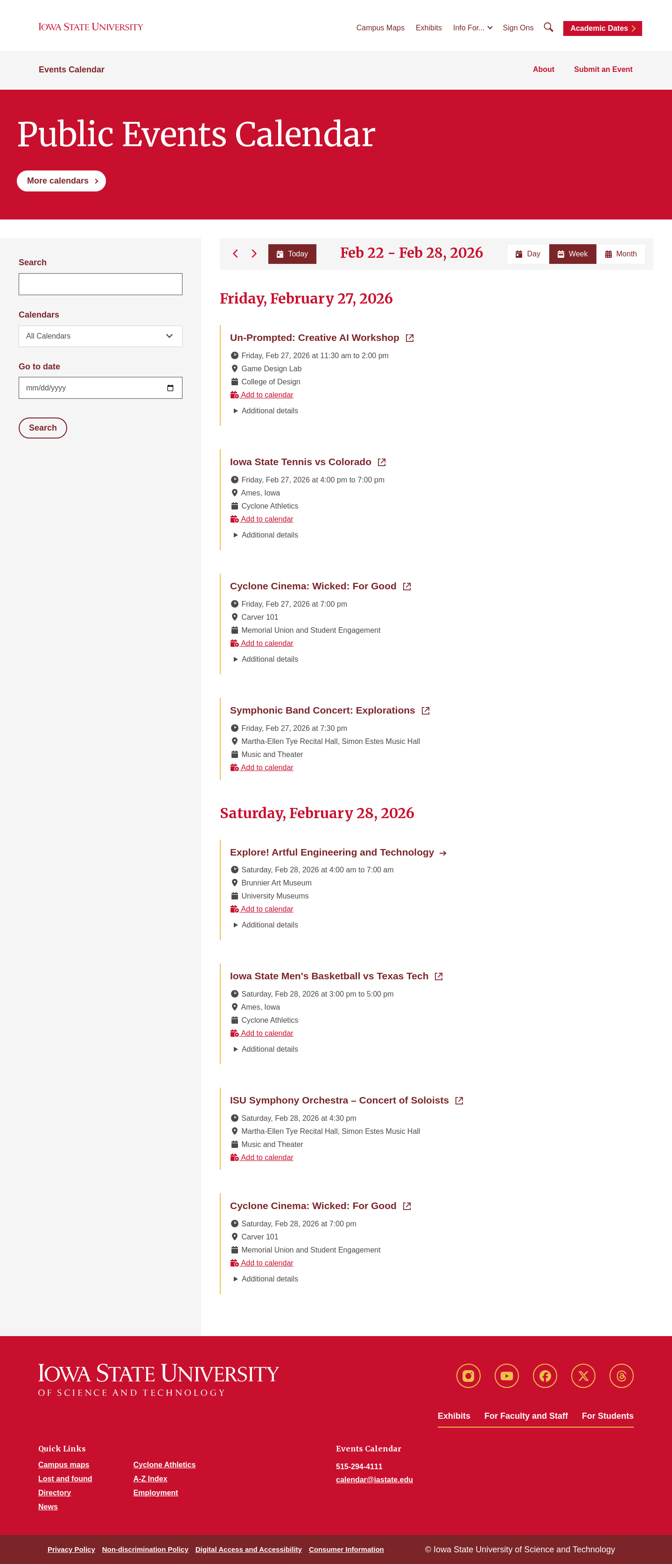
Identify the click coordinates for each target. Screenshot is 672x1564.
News (48, 1507)
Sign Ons (518, 29)
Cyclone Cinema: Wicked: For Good (320, 585)
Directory (54, 1493)
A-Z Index (150, 1479)
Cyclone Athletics (164, 1465)
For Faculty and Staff (526, 1416)
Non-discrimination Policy (145, 1549)
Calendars (39, 314)
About (545, 71)
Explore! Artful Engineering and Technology (332, 852)
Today (292, 254)
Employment (155, 1493)
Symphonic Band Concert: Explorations (329, 709)
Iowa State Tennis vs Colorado (307, 461)
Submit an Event (604, 71)
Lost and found (65, 1479)
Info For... (469, 29)
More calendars (58, 180)
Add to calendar (262, 395)
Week (573, 254)
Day (528, 254)
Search (33, 262)
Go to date (39, 366)
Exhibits (429, 29)
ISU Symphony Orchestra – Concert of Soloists (346, 1099)
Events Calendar (72, 71)
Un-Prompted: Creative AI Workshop (321, 337)
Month (621, 254)
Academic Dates (599, 29)
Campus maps (63, 1465)
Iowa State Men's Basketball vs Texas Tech (336, 975)
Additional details (270, 411)
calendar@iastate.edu (374, 1480)
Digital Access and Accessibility (249, 1549)
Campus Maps (381, 29)
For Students (608, 1416)
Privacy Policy (71, 1549)
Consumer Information (346, 1549)
